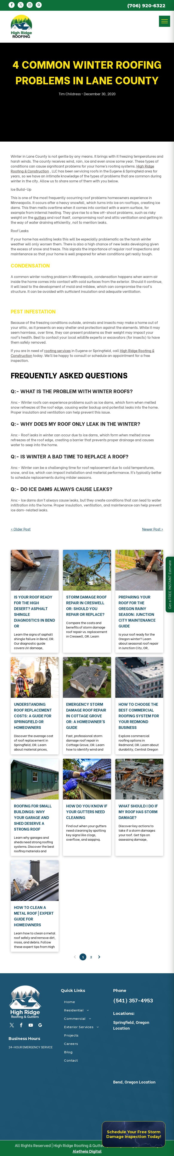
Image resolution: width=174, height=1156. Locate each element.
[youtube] (30, 1025)
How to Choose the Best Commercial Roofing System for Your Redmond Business (139, 715)
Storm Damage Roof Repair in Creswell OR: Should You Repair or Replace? (86, 605)
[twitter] (21, 5)
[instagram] (30, 5)
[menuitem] (87, 1002)
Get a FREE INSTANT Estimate (170, 584)
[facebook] (12, 5)
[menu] (164, 21)
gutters (40, 217)
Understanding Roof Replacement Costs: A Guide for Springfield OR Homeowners (33, 715)
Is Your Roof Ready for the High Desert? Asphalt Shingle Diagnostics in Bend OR (34, 611)
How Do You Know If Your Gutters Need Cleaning (86, 811)
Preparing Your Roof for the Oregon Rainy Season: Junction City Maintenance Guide (137, 611)
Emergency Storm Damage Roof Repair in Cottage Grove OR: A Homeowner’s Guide (86, 715)
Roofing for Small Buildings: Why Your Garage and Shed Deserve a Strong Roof (33, 817)
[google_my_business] (39, 5)
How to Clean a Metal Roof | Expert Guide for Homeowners (34, 915)
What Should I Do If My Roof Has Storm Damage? (138, 811)
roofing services (57, 350)
